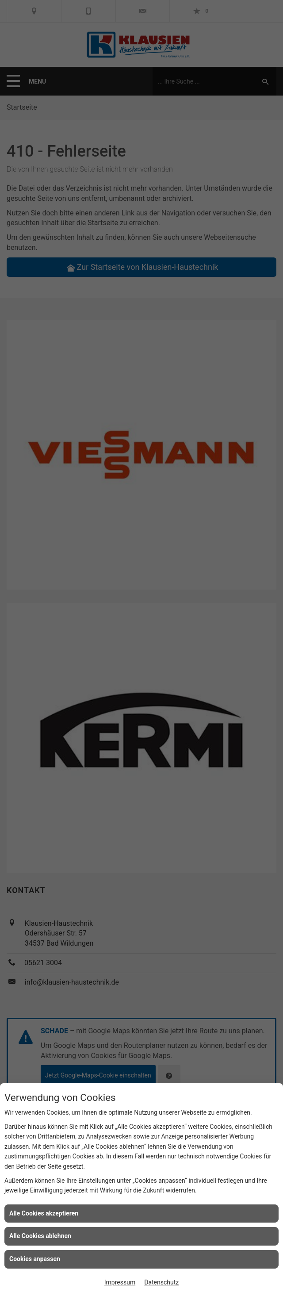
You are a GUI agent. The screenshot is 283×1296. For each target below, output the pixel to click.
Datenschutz (161, 1282)
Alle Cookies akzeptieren (43, 1213)
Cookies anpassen (34, 1258)
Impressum (119, 1282)
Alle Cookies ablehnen (40, 1235)
